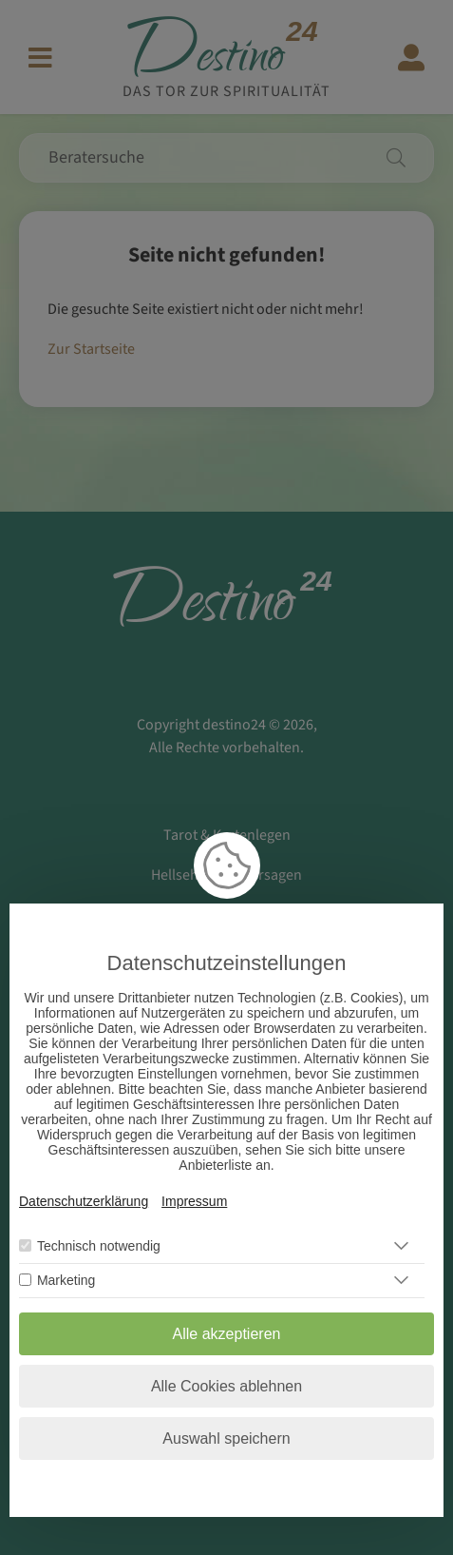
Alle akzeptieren (227, 1334)
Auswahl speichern (226, 1438)
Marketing (66, 1280)
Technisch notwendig (98, 1246)
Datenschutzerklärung (83, 1201)
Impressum (194, 1201)
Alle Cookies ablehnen (226, 1386)
